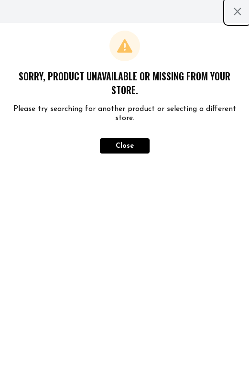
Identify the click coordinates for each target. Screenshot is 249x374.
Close (125, 146)
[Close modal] (237, 11)
